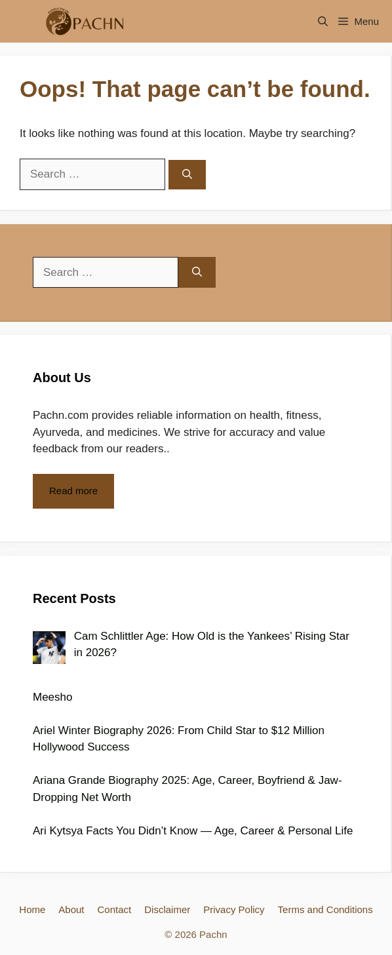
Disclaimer (167, 909)
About (71, 909)
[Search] (187, 174)
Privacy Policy (233, 909)
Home (32, 909)
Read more (73, 490)
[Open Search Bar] (323, 21)
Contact (115, 909)
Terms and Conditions (325, 909)
